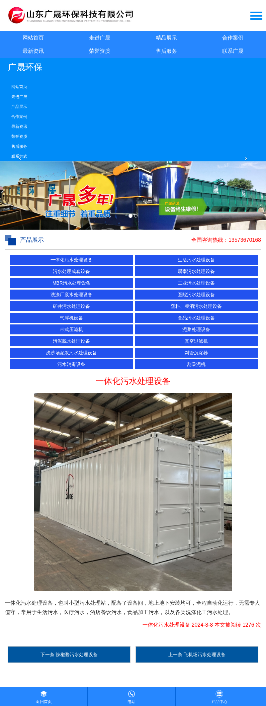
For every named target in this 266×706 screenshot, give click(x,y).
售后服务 (166, 51)
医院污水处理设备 (196, 294)
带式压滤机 (71, 329)
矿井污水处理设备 (71, 306)
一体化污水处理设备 (71, 259)
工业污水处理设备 (196, 283)
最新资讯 (33, 51)
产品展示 (19, 106)
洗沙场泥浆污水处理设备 (71, 352)
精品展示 (166, 38)
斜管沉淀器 (196, 352)
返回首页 (44, 695)
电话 (131, 695)
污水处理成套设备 (71, 271)
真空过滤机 (196, 341)
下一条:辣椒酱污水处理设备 (69, 654)
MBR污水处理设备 (71, 283)
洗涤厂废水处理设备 (71, 294)
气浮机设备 (71, 317)
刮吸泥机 (196, 364)
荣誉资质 (99, 51)
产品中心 (219, 695)
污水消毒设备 (71, 364)
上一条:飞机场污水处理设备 (196, 654)
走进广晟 (99, 38)
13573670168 (244, 240)
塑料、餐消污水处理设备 (196, 306)
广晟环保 (25, 67)
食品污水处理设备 (196, 317)
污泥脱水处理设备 (71, 341)
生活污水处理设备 (196, 259)
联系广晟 (232, 51)
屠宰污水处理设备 (196, 271)
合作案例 (232, 38)
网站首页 (33, 38)
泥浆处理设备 (196, 329)
